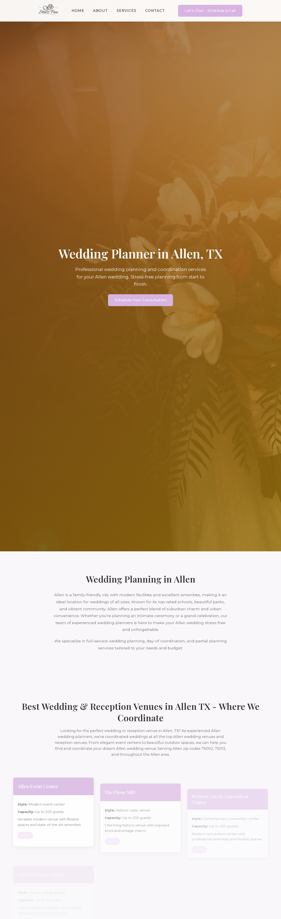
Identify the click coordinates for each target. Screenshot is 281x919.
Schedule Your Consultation (140, 300)
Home (78, 11)
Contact (155, 11)
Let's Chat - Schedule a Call (210, 11)
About (100, 11)
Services (126, 11)
